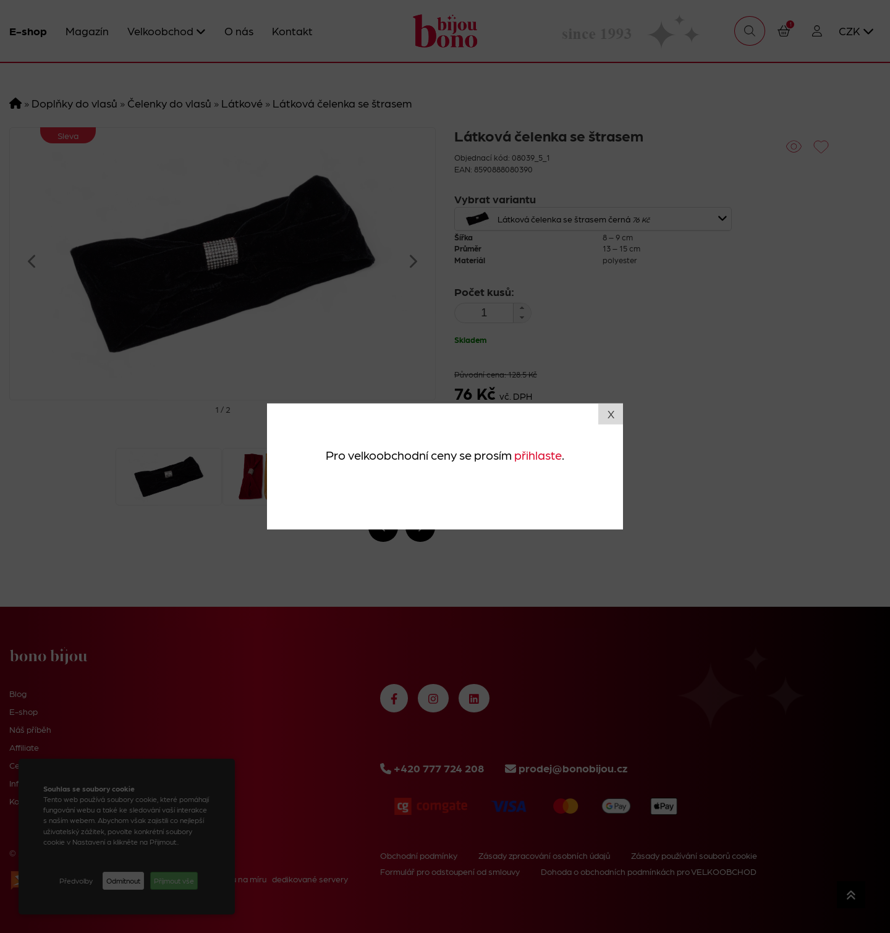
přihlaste (538, 454)
